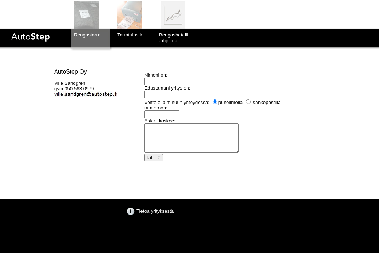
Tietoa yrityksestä (150, 211)
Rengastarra (87, 35)
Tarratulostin (130, 35)
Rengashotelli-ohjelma (173, 37)
